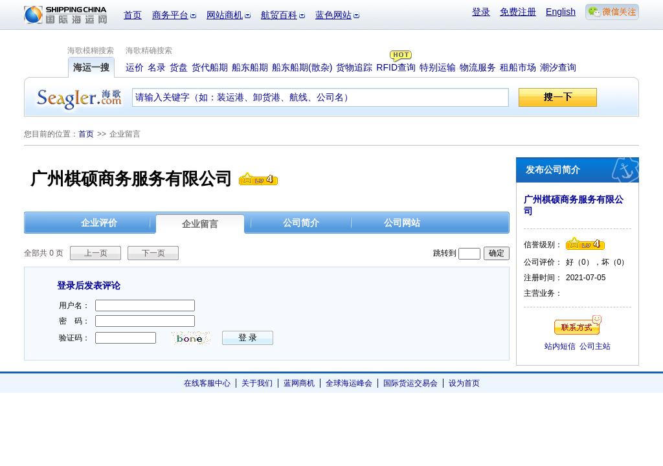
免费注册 (518, 11)
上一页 (95, 253)
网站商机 (225, 15)
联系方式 (577, 325)
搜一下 (558, 97)
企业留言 (200, 224)
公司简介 (301, 222)
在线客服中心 (207, 383)
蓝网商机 (299, 383)
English (561, 11)
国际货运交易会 (410, 383)
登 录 (248, 337)
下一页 (153, 253)
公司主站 (595, 346)
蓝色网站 (333, 15)
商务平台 (170, 15)
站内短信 (560, 346)
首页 (133, 15)
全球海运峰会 (349, 383)
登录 (481, 11)
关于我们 (257, 383)
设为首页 (464, 383)
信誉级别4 (258, 178)
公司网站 (402, 222)
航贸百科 (279, 15)
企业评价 (99, 222)
